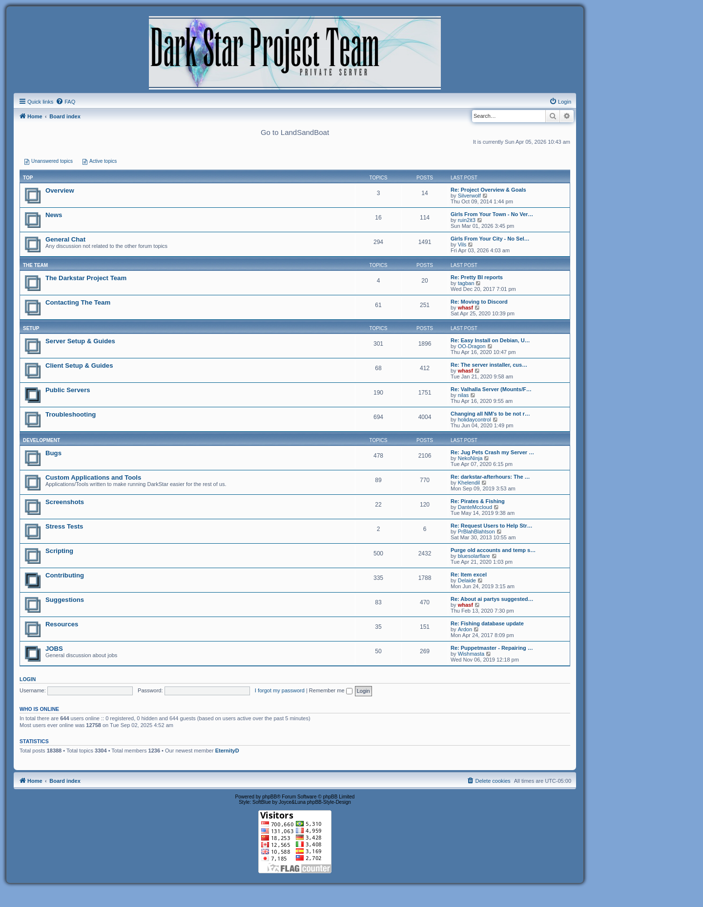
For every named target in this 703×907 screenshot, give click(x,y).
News (53, 215)
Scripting (59, 550)
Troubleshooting (70, 414)
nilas (463, 395)
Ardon (465, 629)
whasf (465, 307)
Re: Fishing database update (487, 623)
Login (28, 679)
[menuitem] (65, 102)
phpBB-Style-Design (329, 802)
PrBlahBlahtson (476, 531)
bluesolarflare (474, 556)
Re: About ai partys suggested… (492, 599)
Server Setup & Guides (80, 341)
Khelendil (469, 483)
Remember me (330, 690)
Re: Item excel (469, 574)
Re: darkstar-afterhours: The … (490, 477)
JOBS (54, 648)
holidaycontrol (474, 419)
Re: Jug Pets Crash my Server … (492, 452)
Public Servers (67, 390)
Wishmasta (471, 654)
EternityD (227, 750)
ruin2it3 (467, 220)
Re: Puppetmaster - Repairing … (492, 648)
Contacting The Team (77, 302)
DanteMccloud (475, 507)
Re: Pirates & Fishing (478, 501)
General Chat (65, 239)
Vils (462, 244)
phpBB (269, 796)
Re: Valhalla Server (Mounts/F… (491, 389)
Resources (61, 624)
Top (28, 177)
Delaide (467, 580)
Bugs (53, 453)
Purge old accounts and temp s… (493, 550)
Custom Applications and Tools (93, 477)
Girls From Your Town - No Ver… (492, 214)
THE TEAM (35, 265)
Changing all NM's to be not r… (490, 414)
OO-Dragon (472, 346)
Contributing (64, 575)
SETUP (31, 328)
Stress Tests (64, 526)
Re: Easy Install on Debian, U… (490, 340)
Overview (59, 190)
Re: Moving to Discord (479, 302)
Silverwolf (469, 196)
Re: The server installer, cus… (489, 365)
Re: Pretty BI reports (477, 277)
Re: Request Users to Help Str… (491, 526)
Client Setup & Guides (79, 365)
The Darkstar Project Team (85, 278)
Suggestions (64, 599)
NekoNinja (470, 458)
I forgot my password (280, 690)
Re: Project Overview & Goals (488, 190)
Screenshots (64, 502)
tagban (466, 283)
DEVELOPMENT (41, 440)
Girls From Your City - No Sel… (490, 239)
